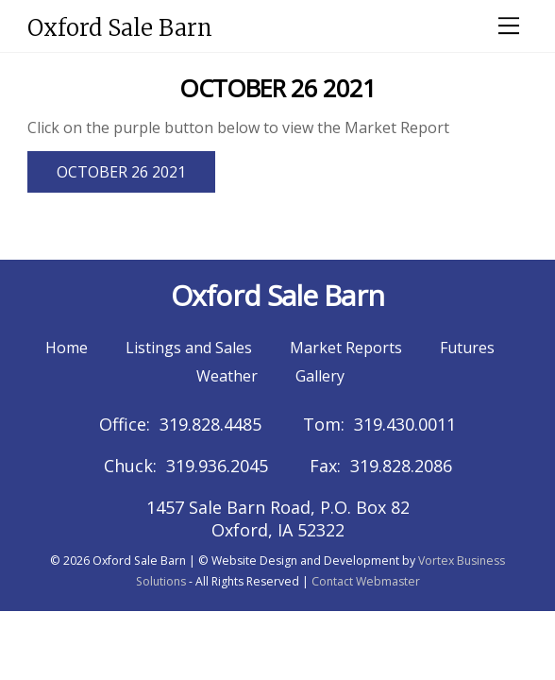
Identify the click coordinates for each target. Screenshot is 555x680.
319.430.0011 (405, 424)
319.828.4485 (210, 424)
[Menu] (509, 25)
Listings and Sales (189, 347)
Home (66, 347)
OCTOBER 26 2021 (121, 172)
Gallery (320, 376)
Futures (467, 347)
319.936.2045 (217, 465)
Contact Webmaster (365, 581)
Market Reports (346, 347)
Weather (227, 376)
